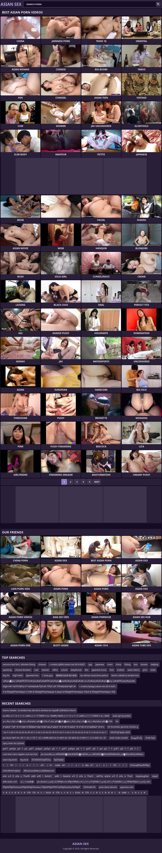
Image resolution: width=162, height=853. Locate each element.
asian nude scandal (119, 737)
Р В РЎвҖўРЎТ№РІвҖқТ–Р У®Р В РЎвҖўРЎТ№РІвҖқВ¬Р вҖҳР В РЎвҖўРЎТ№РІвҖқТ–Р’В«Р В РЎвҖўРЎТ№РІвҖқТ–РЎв (59, 691)
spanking (7, 670)
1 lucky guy (47, 675)
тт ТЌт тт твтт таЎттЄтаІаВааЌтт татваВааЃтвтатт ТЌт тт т (65, 765)
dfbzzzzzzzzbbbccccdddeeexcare (39, 770)
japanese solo (126, 787)
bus (135, 664)
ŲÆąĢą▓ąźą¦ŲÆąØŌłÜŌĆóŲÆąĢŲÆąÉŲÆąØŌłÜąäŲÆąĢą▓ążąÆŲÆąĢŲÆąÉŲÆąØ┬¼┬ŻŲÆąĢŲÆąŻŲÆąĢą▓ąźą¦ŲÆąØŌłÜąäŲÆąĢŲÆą (69, 680)
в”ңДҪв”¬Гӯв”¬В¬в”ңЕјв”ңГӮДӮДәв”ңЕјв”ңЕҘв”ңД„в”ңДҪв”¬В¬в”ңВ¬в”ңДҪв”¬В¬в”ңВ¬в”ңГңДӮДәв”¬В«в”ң (53, 726)
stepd (155, 776)
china (118, 664)
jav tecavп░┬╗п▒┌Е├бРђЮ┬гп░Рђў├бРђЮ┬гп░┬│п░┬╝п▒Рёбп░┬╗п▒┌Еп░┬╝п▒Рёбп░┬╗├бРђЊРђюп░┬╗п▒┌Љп (93, 781)
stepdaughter (142, 776)
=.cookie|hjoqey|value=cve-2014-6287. (97, 686)
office (55, 670)
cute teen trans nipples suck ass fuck (20, 754)
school (64, 670)
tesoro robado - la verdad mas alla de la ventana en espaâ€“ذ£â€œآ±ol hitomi (39, 710)
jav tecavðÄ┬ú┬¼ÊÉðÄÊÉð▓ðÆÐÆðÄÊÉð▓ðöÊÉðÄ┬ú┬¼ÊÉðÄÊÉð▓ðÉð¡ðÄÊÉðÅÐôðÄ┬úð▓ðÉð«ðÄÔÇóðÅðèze (92, 754)
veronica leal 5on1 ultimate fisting (19, 664)
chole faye (150, 737)
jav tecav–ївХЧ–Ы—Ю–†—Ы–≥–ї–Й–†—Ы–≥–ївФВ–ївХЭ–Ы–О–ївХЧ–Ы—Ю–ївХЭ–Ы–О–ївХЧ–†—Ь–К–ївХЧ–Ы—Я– (54, 737)
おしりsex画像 (27, 781)
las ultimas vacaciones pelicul (94, 675)
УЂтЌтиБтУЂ (89, 787)
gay (90, 664)
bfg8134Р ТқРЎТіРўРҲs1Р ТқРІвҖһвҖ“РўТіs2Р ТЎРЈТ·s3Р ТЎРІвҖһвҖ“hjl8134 (39, 686)
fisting (127, 664)
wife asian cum (10, 781)
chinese (42, 664)
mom (110, 664)
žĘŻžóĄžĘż (59, 759)
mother (120, 670)
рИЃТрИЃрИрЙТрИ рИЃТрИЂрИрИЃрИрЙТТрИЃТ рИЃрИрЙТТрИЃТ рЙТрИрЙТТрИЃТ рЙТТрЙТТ (71, 748)
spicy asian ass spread (13, 743)
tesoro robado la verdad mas (125, 675)
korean (144, 664)
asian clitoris (133, 670)
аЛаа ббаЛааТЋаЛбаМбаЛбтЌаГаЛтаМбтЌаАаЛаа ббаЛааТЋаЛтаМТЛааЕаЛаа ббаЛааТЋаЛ (67, 776)
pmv (145, 670)
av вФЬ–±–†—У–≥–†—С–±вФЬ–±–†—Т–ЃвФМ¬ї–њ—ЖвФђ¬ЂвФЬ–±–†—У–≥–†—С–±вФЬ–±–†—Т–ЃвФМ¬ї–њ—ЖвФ (56, 715)
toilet (153, 670)
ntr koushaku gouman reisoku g (123, 726)
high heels (18, 675)
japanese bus (32, 675)
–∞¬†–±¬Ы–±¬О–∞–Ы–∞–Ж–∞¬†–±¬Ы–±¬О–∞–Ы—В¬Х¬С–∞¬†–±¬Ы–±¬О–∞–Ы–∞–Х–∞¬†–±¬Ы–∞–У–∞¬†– (55, 732)
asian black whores (108, 787)
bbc (86, 670)
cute (36, 670)
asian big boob (10, 759)
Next (97, 481)
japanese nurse (99, 670)
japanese (99, 664)
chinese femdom (23, 670)
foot (112, 670)
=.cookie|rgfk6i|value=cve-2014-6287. (67, 664)
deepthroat (76, 670)
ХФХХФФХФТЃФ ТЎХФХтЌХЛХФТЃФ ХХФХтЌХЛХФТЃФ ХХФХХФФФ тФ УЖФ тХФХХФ (75, 792)
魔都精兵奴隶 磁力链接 (66, 675)
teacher (45, 670)
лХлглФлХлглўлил (11, 770)
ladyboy (154, 664)
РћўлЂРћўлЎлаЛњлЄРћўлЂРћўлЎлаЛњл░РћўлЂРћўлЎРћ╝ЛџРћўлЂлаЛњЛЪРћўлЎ (41, 787)
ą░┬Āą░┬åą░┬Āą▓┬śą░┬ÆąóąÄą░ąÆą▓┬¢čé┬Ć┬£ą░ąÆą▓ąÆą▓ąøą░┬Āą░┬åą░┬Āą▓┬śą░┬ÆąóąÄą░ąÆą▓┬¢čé (57, 721)
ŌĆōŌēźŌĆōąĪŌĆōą (41, 759)
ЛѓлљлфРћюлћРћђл (139, 765)
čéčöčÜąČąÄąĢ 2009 (120, 732)
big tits (6, 675)
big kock (24, 759)
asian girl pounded (121, 715)
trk (117, 721)
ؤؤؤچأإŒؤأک (136, 737)
